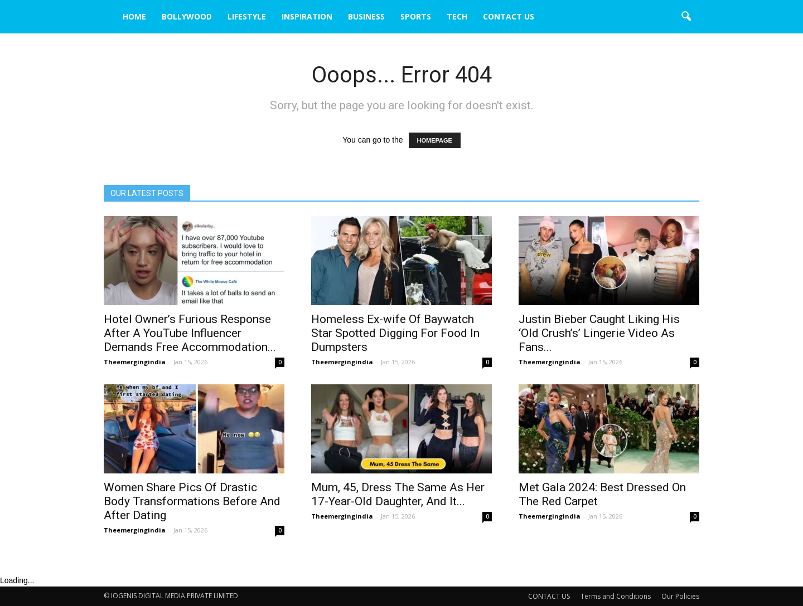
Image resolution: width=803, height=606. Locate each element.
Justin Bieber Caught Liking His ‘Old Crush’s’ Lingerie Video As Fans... (599, 333)
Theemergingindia (135, 362)
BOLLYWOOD (187, 16)
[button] (686, 16)
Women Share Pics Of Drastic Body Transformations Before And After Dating (192, 501)
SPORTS (415, 16)
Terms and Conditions (616, 596)
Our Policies (680, 596)
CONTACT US (508, 16)
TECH (457, 16)
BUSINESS (366, 16)
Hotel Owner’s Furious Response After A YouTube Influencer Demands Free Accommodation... (190, 333)
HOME (134, 16)
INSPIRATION (307, 16)
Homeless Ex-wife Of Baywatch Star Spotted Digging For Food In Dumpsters (395, 333)
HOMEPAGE (434, 140)
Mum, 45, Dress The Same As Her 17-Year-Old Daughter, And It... (398, 494)
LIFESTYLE (247, 16)
